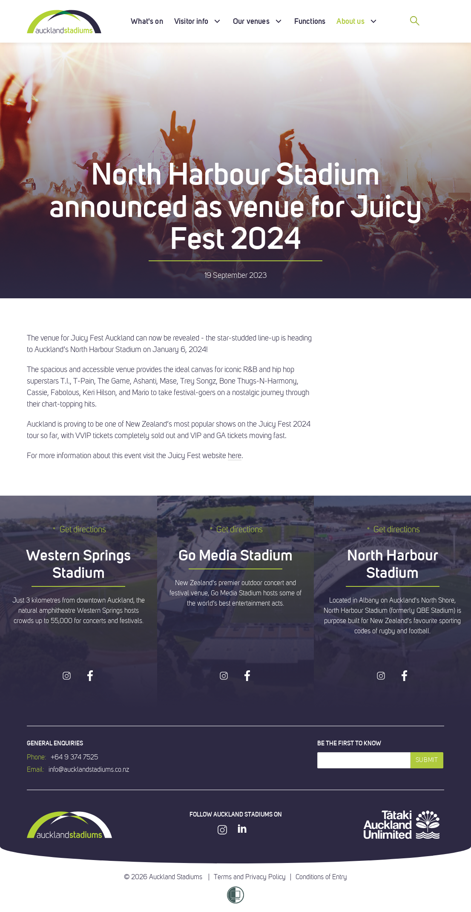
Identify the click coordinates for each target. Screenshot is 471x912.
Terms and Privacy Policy (250, 877)
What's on (147, 21)
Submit (427, 760)
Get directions (78, 529)
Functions (310, 21)
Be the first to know (349, 743)
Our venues (251, 21)
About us (350, 21)
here (234, 455)
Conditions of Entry (321, 877)
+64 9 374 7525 (74, 757)
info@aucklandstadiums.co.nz (89, 769)
